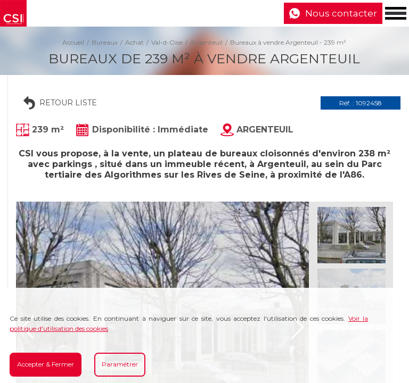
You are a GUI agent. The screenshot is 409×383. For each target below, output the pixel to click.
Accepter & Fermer (45, 364)
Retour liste (68, 102)
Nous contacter (341, 13)
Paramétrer (120, 364)
